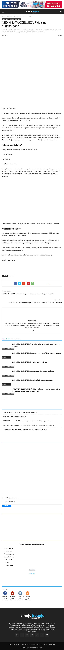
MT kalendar (9, 548)
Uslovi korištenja (25, 644)
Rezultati (31, 573)
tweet (49, 284)
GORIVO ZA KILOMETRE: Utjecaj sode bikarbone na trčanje (33, 371)
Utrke (7, 562)
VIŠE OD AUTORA (16, 339)
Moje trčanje (32, 321)
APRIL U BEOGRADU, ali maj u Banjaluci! (14, 416)
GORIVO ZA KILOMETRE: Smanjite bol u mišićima (29, 362)
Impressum (44, 644)
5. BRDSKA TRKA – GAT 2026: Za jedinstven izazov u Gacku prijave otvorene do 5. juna (28, 425)
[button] (61, 11)
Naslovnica (5, 16)
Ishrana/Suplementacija (24, 16)
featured (11, 275)
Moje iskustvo (10, 554)
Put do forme (12, 16)
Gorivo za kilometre (4, 357)
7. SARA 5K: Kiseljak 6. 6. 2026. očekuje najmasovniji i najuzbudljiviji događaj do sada (27, 421)
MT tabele (9, 551)
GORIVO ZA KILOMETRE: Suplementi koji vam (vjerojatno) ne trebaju (36, 353)
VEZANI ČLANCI (6, 339)
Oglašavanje (52, 644)
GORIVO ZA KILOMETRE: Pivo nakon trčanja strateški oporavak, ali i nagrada (25, 429)
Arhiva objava (35, 644)
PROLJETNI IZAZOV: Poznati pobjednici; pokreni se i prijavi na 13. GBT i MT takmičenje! (35, 302)
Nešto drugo (9, 565)
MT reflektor (9, 560)
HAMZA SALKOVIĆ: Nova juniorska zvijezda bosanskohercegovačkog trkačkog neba (28, 294)
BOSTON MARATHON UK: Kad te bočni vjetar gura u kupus (20, 412)
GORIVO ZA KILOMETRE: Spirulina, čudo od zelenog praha (32, 380)
